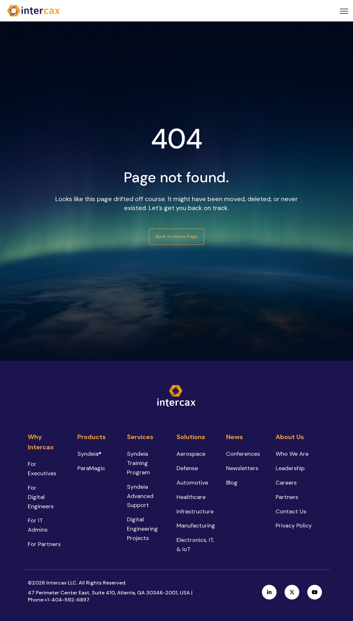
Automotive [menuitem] (192, 482)
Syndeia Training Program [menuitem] (138, 463)
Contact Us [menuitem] (291, 511)
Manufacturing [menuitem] (195, 525)
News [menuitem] (234, 437)
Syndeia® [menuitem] (89, 454)
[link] (33, 10)
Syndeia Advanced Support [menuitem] (140, 496)
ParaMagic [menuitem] (91, 468)
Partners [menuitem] (287, 497)
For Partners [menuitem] (44, 544)
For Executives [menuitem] (42, 468)
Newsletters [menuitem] (242, 468)
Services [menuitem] (140, 437)
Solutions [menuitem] (190, 437)
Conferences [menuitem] (243, 454)
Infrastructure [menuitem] (195, 511)
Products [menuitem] (91, 437)
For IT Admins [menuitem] (38, 525)
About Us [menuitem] (290, 437)
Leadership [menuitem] (290, 468)
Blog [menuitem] (232, 482)
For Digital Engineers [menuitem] (41, 497)
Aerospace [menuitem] (190, 454)
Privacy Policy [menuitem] (294, 525)
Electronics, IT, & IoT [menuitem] (195, 544)
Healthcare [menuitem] (191, 497)
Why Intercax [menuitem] (41, 442)
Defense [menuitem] (187, 468)
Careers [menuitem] (286, 482)
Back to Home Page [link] (176, 236)
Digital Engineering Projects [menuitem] (142, 529)
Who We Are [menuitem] (292, 454)
